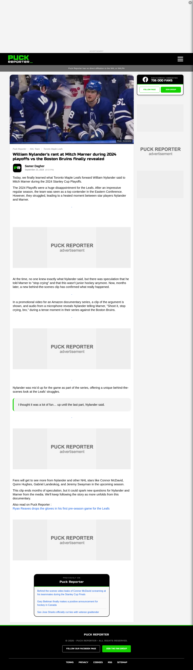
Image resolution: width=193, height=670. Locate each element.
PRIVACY (83, 662)
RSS (110, 662)
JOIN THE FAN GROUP (116, 648)
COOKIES (98, 662)
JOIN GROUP (171, 90)
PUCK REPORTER (96, 634)
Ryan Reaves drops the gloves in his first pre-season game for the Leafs (61, 508)
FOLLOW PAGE (149, 90)
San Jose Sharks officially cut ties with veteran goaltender (68, 612)
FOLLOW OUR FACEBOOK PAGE (81, 648)
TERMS (70, 662)
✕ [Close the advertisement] (190, 3)
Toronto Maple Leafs (53, 149)
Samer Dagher (34, 166)
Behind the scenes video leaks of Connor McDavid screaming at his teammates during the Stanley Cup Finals (71, 593)
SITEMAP (122, 662)
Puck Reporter (19, 149)
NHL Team (35, 149)
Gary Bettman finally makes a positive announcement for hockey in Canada (67, 603)
